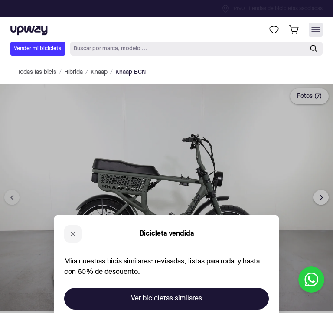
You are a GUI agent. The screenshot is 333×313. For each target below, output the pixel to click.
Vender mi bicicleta (38, 48)
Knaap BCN (130, 72)
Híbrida (73, 72)
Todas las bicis (36, 72)
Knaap (99, 72)
